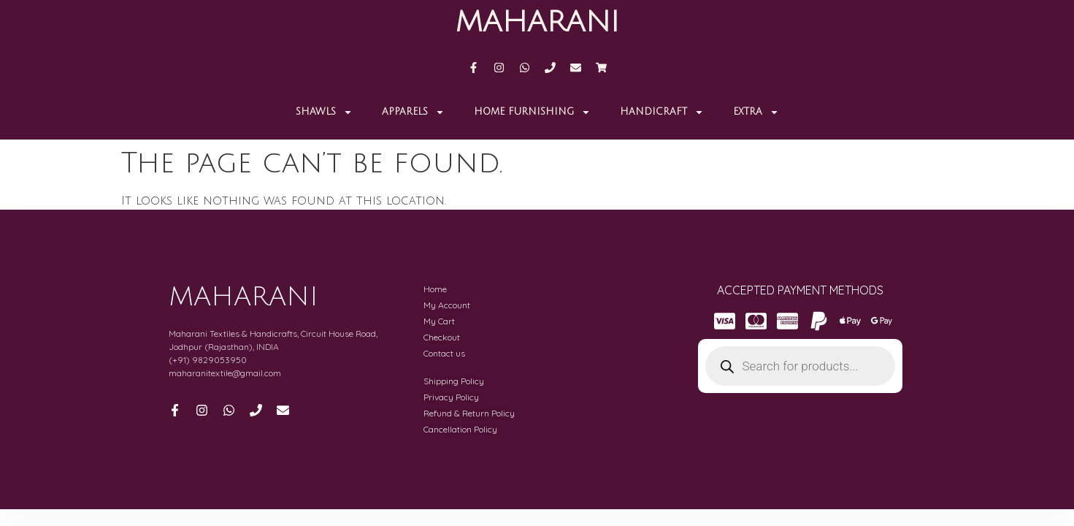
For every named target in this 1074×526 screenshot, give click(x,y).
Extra (756, 112)
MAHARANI (537, 22)
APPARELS (413, 112)
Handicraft (662, 112)
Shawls (324, 112)
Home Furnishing (532, 112)
